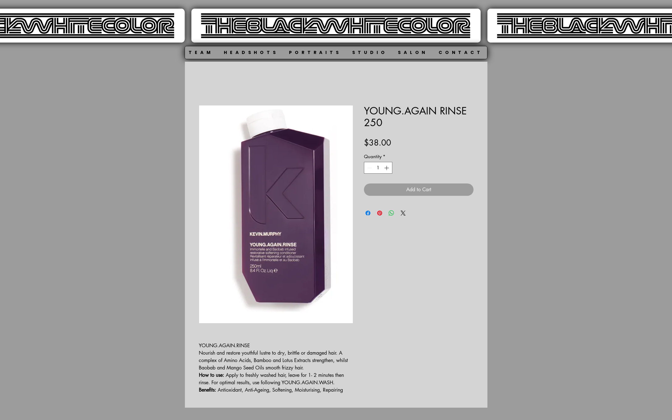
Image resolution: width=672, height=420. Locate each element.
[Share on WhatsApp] (391, 213)
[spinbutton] (378, 168)
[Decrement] (369, 168)
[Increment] (387, 168)
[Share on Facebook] (368, 213)
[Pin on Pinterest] (379, 213)
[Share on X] (403, 213)
